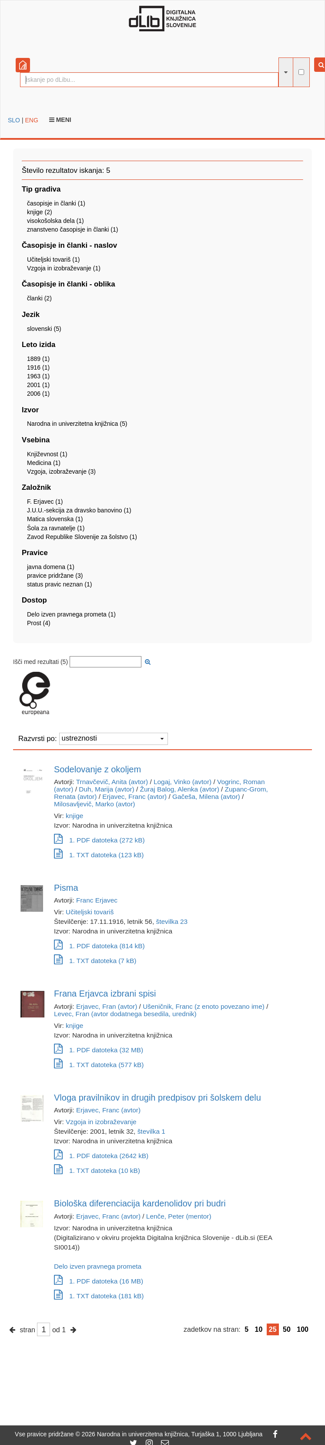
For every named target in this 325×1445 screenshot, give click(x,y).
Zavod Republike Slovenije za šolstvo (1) (82, 536)
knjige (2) (39, 212)
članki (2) (39, 298)
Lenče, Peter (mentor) (178, 1216)
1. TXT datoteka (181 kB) (99, 1296)
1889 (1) (38, 358)
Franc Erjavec (96, 900)
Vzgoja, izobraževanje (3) (61, 471)
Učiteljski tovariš (90, 912)
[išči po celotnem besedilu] (301, 72)
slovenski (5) (44, 328)
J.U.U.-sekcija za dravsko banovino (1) (79, 510)
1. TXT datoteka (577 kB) (99, 1064)
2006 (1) (38, 393)
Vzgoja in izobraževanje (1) (64, 268)
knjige (74, 815)
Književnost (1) (47, 454)
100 (302, 1329)
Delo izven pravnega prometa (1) (71, 614)
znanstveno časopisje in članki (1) (72, 229)
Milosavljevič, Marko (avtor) (94, 804)
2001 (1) (38, 384)
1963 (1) (38, 376)
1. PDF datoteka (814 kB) (99, 946)
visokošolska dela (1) (55, 220)
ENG (31, 120)
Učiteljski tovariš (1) (53, 259)
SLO (14, 120)
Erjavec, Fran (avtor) (106, 1006)
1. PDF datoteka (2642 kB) (101, 1155)
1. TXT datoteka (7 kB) (95, 960)
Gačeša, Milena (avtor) (206, 796)
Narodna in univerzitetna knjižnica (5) (77, 423)
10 (259, 1329)
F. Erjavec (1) (45, 501)
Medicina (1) (43, 462)
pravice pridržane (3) (55, 575)
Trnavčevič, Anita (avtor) (112, 781)
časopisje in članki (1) (56, 203)
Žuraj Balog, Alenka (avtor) (179, 789)
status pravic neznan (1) (59, 584)
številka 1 (151, 1131)
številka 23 (172, 921)
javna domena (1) (50, 566)
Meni (60, 119)
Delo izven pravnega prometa (97, 1266)
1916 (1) (38, 367)
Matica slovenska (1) (55, 518)
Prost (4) (38, 623)
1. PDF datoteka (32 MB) (98, 1050)
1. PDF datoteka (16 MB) (98, 1281)
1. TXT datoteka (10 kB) (97, 1170)
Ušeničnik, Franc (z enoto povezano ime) (204, 1006)
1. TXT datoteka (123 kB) (99, 855)
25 (273, 1329)
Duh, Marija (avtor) (106, 789)
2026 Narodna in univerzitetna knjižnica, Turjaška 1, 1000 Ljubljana (172, 1434)
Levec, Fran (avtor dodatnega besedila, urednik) (125, 1013)
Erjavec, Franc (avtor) (134, 796)
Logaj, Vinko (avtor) (182, 781)
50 (287, 1329)
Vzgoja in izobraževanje (101, 1121)
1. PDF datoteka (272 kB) (99, 840)
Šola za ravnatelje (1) (55, 528)
